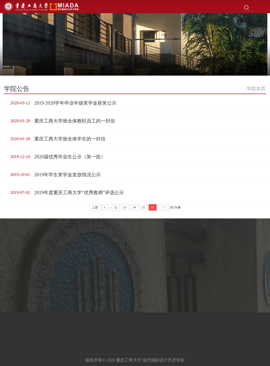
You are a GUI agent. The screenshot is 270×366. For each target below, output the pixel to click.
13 (125, 207)
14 (134, 207)
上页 (95, 207)
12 (115, 207)
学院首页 (256, 88)
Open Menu (263, 6)
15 (143, 207)
